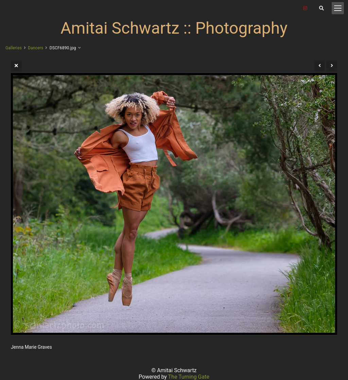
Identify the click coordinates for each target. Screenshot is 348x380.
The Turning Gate (188, 377)
